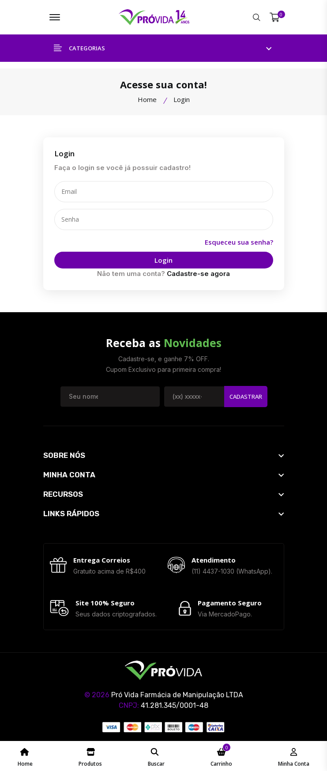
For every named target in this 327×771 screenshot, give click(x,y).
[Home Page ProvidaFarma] (25, 756)
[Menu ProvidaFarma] (55, 17)
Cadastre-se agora (198, 273)
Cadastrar (245, 396)
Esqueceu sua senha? (239, 242)
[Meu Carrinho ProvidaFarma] (221, 756)
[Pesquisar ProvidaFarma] (257, 17)
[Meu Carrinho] (275, 17)
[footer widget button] (163, 455)
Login (163, 260)
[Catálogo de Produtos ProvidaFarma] (90, 756)
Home (147, 99)
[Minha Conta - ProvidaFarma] (293, 756)
